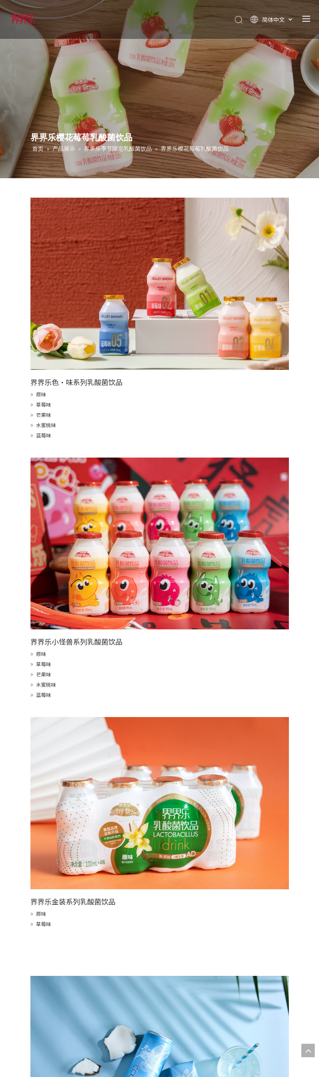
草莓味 (43, 404)
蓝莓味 (43, 435)
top (308, 1050)
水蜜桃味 (46, 425)
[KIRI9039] (159, 803)
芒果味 (43, 414)
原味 (41, 394)
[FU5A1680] (159, 284)
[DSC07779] (159, 544)
